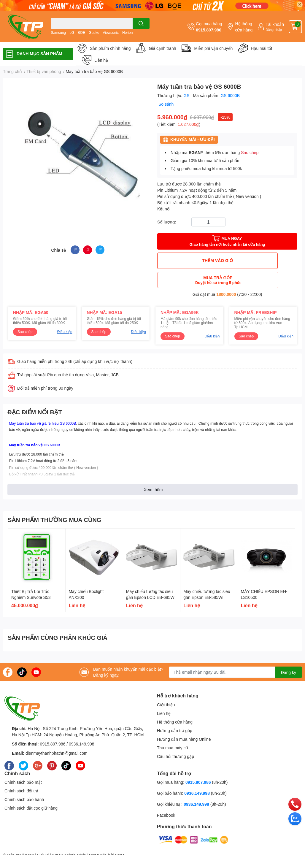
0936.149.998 (81, 724)
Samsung (58, 32)
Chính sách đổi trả (21, 771)
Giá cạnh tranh (162, 48)
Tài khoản (275, 24)
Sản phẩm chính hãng (110, 48)
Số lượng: (166, 221)
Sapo (120, 835)
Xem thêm (153, 470)
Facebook (166, 795)
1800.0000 (226, 274)
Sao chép (249, 152)
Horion (127, 32)
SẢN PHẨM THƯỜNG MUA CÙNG (54, 500)
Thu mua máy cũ (172, 728)
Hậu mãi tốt (261, 48)
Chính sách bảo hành (24, 780)
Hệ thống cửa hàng (243, 26)
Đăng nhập (274, 29)
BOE (81, 32)
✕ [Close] (299, 4)
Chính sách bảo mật (23, 762)
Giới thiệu (166, 685)
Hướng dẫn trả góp (174, 711)
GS (186, 95)
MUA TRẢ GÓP (263, 261)
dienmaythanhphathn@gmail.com (57, 733)
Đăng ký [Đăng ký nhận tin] (288, 653)
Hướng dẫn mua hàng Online (184, 719)
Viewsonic (111, 32)
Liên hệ (101, 60)
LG (71, 32)
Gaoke (94, 32)
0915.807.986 (208, 29)
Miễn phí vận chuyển (213, 48)
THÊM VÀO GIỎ (191, 260)
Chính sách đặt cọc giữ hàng (31, 788)
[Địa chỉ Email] (235, 653)
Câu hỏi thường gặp (175, 737)
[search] (141, 23)
